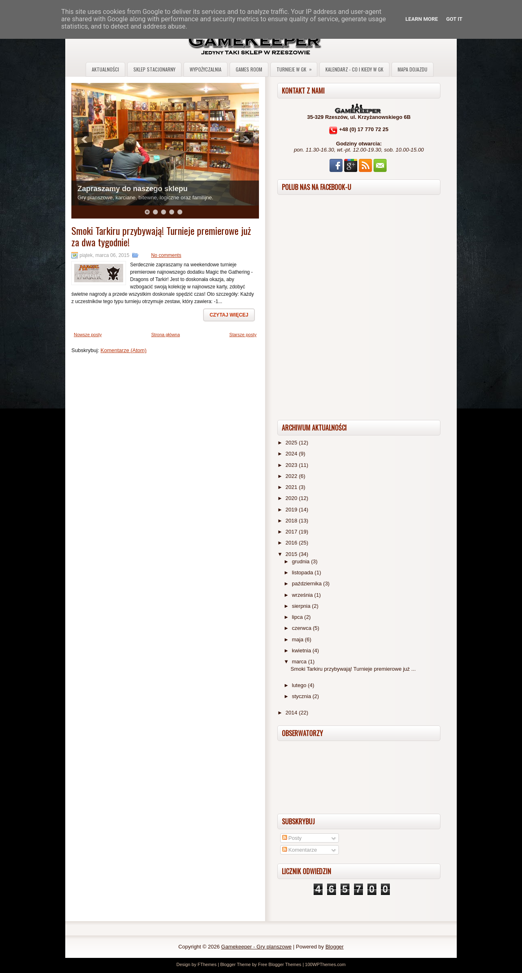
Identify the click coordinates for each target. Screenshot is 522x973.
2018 (292, 521)
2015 (292, 554)
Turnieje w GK (296, 67)
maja (298, 639)
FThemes (206, 964)
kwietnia (302, 650)
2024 (292, 454)
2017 (292, 532)
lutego (300, 685)
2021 (292, 487)
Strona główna (165, 334)
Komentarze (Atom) (124, 350)
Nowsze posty (88, 334)
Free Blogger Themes (279, 964)
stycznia (302, 696)
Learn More (421, 19)
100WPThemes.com (325, 964)
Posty (292, 838)
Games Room (249, 69)
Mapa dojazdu (412, 69)
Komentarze (299, 850)
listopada (303, 572)
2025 (292, 443)
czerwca (302, 628)
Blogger (334, 947)
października (307, 583)
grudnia (301, 561)
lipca (298, 617)
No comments (166, 255)
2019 (292, 510)
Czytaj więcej (229, 315)
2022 (292, 476)
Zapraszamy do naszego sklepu (132, 189)
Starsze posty (243, 334)
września (303, 595)
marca (300, 661)
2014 (292, 713)
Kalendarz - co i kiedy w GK (354, 69)
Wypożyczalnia (205, 69)
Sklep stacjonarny (154, 69)
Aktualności (105, 69)
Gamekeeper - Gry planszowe (256, 947)
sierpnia (302, 606)
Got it (454, 19)
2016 (292, 543)
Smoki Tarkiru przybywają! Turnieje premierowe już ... (353, 669)
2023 (292, 465)
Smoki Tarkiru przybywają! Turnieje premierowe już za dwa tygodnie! (161, 236)
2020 (292, 498)
